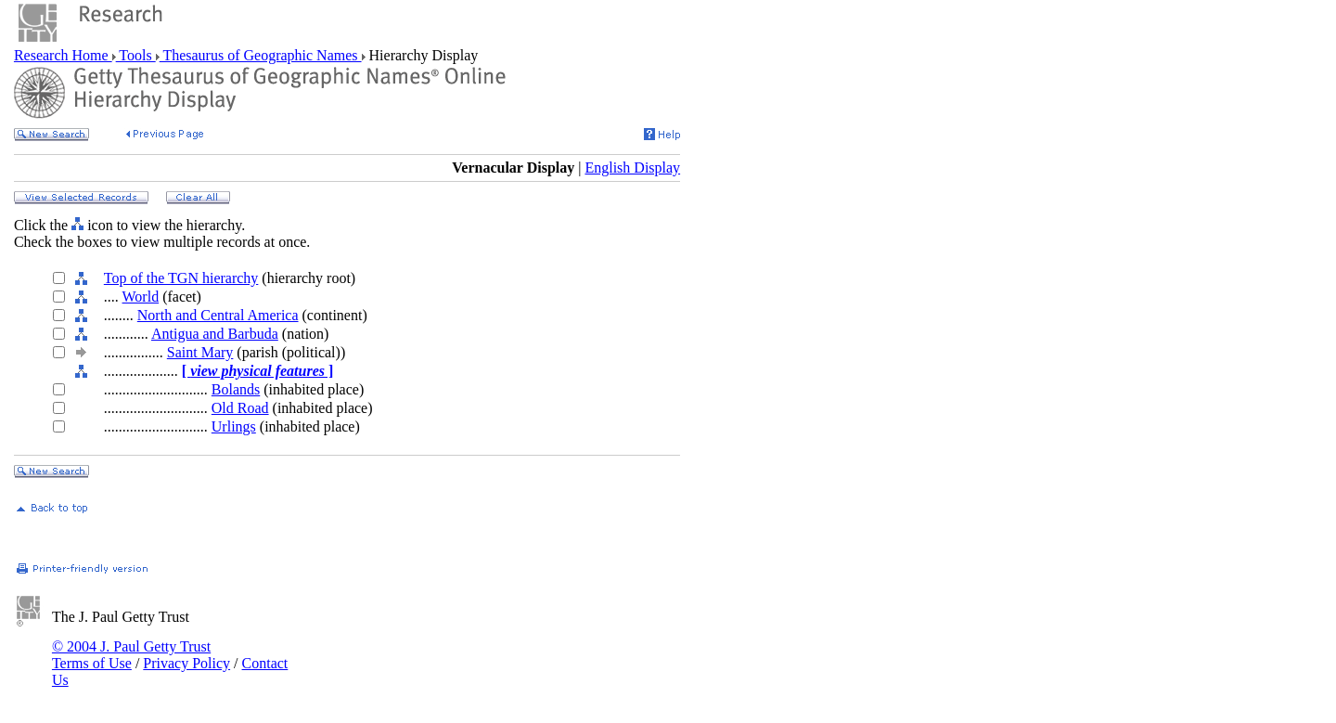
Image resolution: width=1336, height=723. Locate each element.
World (141, 296)
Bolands (236, 389)
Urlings (234, 426)
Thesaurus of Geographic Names (261, 55)
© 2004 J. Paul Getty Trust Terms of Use (131, 655)
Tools (136, 55)
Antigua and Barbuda (214, 334)
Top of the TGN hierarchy (181, 278)
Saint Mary (200, 352)
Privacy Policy (186, 663)
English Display (632, 167)
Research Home (63, 55)
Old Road (240, 408)
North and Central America (218, 315)
